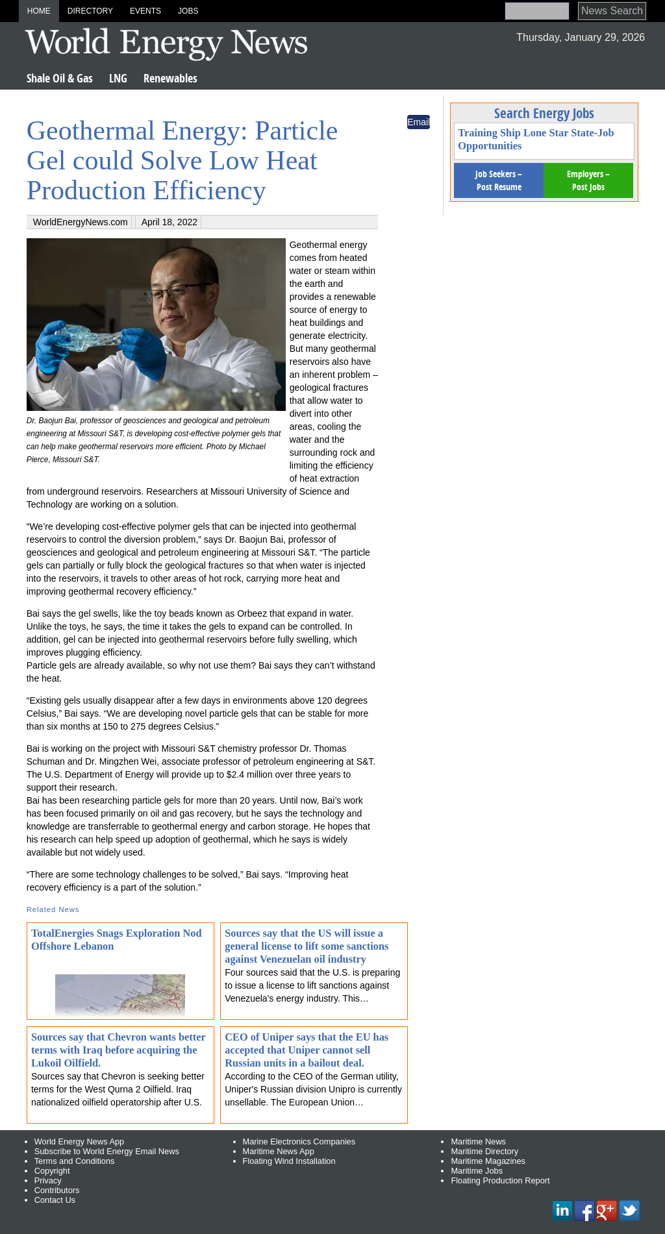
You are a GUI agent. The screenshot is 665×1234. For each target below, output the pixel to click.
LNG (118, 78)
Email (418, 122)
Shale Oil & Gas (60, 78)
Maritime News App (278, 1151)
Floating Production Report (500, 1180)
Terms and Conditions (74, 1161)
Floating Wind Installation (289, 1161)
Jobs (188, 11)
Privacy (48, 1180)
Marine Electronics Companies (299, 1141)
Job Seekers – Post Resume (498, 180)
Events (145, 11)
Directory (90, 11)
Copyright (52, 1171)
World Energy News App (79, 1141)
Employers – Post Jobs (588, 180)
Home (39, 11)
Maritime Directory (484, 1151)
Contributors (57, 1190)
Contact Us (54, 1200)
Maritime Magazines (488, 1161)
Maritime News (478, 1141)
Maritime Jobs (477, 1171)
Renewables (170, 78)
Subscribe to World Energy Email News (106, 1151)
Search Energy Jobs (544, 112)
